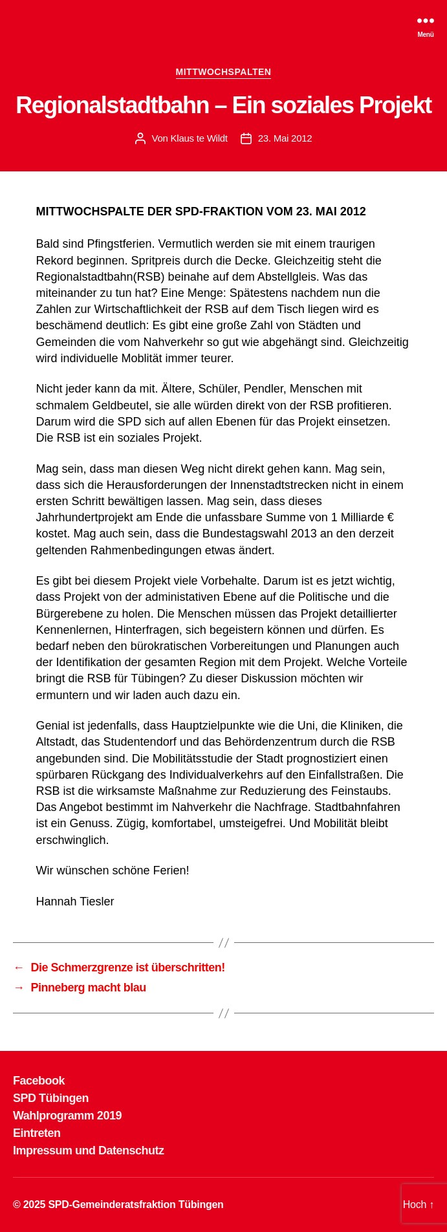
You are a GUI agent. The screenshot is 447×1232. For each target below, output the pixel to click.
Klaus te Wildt (199, 138)
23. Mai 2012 (285, 138)
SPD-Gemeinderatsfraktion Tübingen (135, 1204)
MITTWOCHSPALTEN (224, 72)
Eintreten (37, 1133)
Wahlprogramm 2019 (67, 1115)
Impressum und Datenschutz (88, 1150)
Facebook (39, 1080)
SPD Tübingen (51, 1098)
